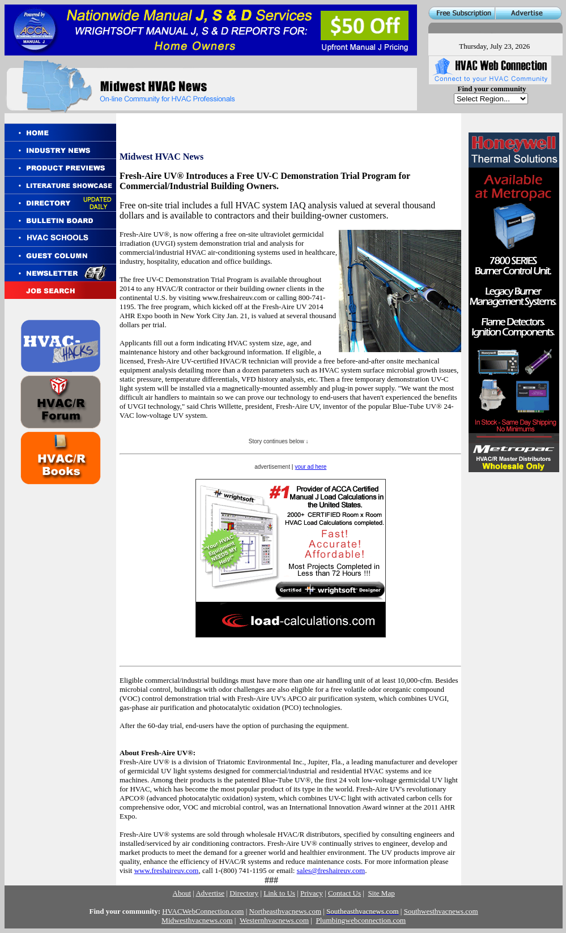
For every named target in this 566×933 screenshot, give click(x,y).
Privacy (311, 893)
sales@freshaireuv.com (331, 870)
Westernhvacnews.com (274, 920)
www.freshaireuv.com (166, 870)
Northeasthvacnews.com (285, 911)
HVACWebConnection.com (203, 911)
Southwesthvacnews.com (441, 911)
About (182, 893)
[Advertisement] (513, 550)
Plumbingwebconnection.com (361, 920)
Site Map (381, 893)
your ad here (310, 467)
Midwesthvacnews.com (196, 920)
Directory (243, 893)
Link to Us (279, 893)
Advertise (209, 893)
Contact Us (344, 893)
